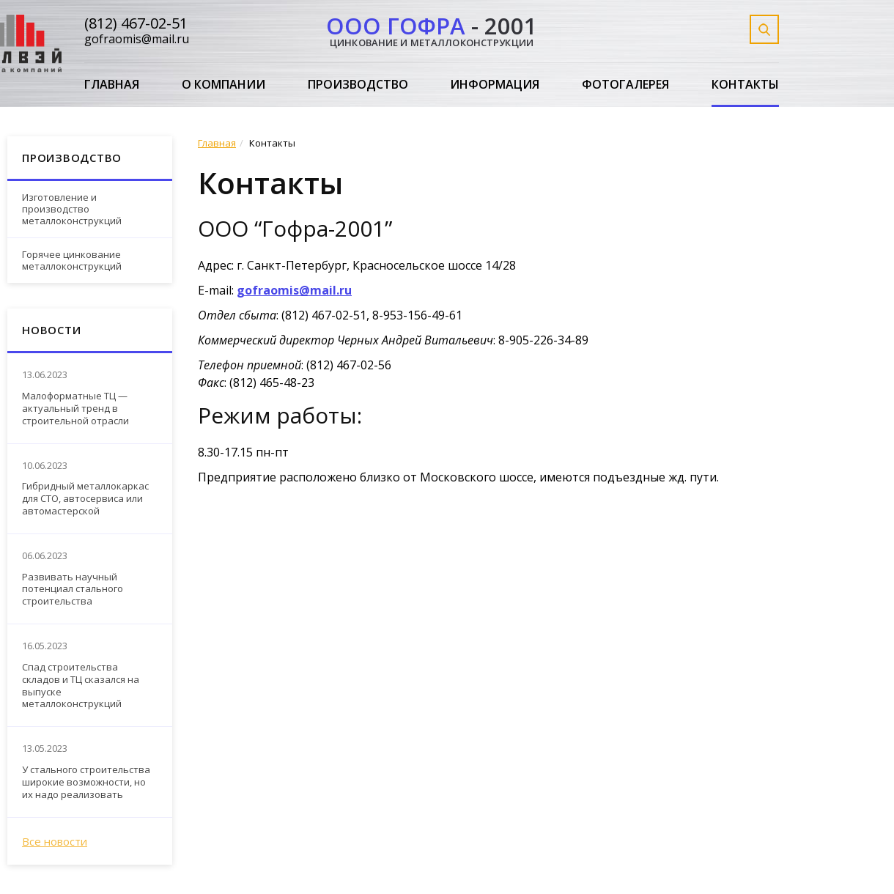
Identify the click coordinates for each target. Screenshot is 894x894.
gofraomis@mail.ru (136, 39)
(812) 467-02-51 (136, 23)
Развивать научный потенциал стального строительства (72, 589)
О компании (223, 85)
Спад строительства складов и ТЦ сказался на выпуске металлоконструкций (80, 686)
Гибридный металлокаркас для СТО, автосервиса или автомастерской (85, 498)
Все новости (54, 841)
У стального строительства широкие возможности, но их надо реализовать (86, 782)
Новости (51, 329)
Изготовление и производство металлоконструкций (72, 208)
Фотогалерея (625, 85)
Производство (358, 85)
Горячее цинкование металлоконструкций (72, 260)
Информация (494, 85)
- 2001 (431, 29)
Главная (111, 85)
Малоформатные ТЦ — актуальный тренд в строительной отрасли (75, 408)
